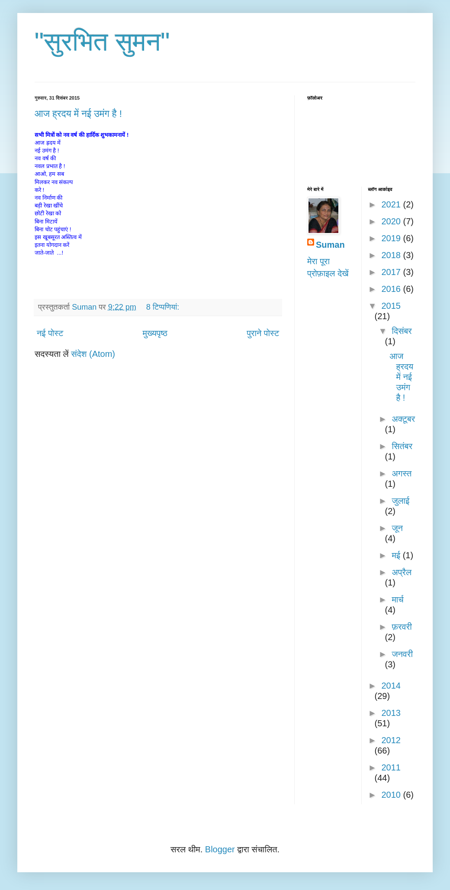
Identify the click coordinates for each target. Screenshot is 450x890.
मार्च (397, 599)
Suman (330, 244)
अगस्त (401, 473)
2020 (392, 221)
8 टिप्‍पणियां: (163, 307)
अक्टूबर (403, 419)
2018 (392, 255)
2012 (391, 740)
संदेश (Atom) (93, 354)
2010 (392, 794)
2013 (391, 713)
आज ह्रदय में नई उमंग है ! (78, 113)
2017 (392, 272)
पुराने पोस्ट (263, 333)
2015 (391, 306)
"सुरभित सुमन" (102, 41)
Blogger (220, 849)
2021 (392, 204)
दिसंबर (401, 331)
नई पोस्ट (50, 333)
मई (397, 555)
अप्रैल (401, 572)
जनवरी (402, 654)
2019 (392, 238)
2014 (391, 685)
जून (397, 528)
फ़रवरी (401, 626)
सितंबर (402, 446)
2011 (391, 767)
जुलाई (400, 500)
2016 (392, 289)
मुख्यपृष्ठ (155, 333)
